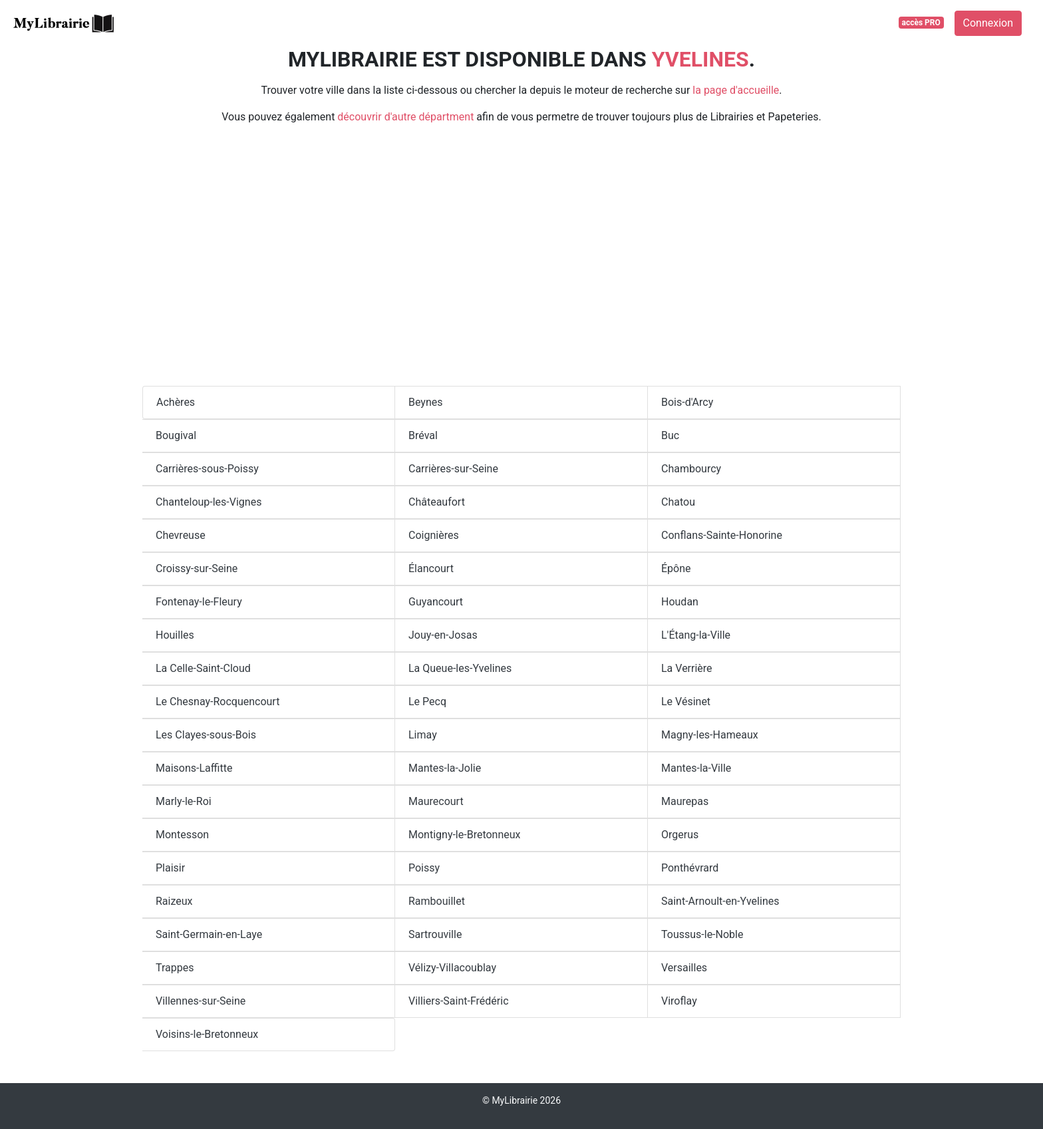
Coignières (433, 535)
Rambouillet (436, 901)
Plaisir (170, 868)
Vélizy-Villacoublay (452, 967)
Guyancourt (435, 601)
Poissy (424, 868)
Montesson (182, 834)
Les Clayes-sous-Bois (206, 734)
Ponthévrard (689, 868)
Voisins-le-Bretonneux (207, 1034)
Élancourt (431, 568)
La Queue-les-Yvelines (460, 668)
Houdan (679, 601)
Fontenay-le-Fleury (199, 601)
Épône (676, 568)
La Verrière (686, 668)
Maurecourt (436, 801)
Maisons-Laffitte (194, 768)
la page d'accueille (735, 90)
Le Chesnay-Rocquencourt (217, 701)
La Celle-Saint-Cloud (203, 668)
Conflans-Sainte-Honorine (721, 535)
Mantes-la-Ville (696, 768)
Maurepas (684, 801)
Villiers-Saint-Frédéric (458, 1001)
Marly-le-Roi (184, 801)
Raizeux (174, 901)
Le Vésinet (685, 701)
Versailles (684, 967)
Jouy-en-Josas (443, 635)
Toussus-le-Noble (702, 934)
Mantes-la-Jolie (444, 768)
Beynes (425, 402)
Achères (175, 402)
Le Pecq (427, 701)
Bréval (423, 435)
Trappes (175, 967)
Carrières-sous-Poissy (207, 468)
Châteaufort (436, 502)
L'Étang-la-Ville (695, 635)
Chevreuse (181, 535)
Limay (422, 734)
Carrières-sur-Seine (453, 468)
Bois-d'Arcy (687, 402)
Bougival (176, 435)
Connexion (988, 23)
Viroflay (679, 1001)
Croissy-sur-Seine (196, 568)
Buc (670, 435)
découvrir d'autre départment (405, 116)
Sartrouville (435, 934)
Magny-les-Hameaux (709, 734)
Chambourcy (691, 468)
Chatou (678, 502)
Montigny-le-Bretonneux (464, 834)
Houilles (175, 635)
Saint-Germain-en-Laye (209, 934)
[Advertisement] (521, 261)
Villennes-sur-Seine (200, 1001)
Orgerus (679, 834)
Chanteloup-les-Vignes (208, 502)
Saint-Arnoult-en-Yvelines (720, 901)
